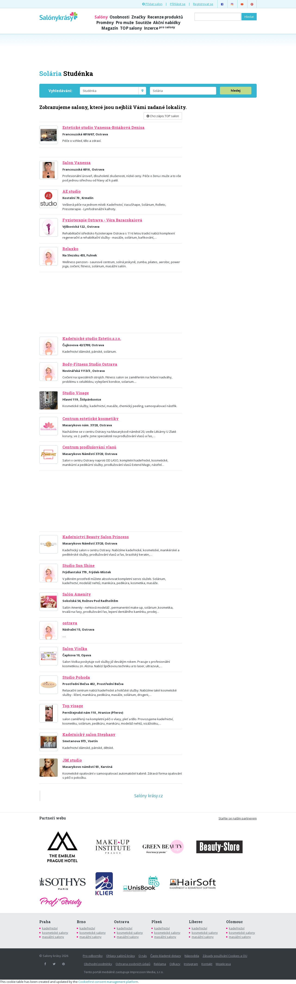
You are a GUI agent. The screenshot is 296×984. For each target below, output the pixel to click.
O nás (143, 956)
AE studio (71, 191)
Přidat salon (152, 4)
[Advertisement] (148, 51)
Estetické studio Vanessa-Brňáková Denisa (103, 127)
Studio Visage (75, 393)
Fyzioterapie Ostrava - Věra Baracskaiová (102, 220)
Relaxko (70, 248)
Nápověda (192, 956)
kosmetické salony (55, 933)
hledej (235, 90)
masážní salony (53, 937)
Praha (45, 921)
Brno (81, 921)
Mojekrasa (223, 964)
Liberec (196, 921)
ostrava (69, 623)
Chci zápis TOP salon (163, 116)
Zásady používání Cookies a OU (225, 956)
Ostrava (121, 921)
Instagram (191, 964)
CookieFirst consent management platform (108, 982)
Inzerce (159, 28)
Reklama (160, 964)
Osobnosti (120, 17)
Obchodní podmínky (98, 964)
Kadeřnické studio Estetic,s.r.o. (91, 338)
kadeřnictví (50, 928)
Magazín (109, 28)
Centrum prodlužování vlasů (89, 447)
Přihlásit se (177, 4)
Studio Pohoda (76, 677)
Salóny (101, 17)
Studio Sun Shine (78, 565)
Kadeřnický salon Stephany (88, 734)
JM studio (72, 760)
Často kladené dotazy (165, 956)
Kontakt (206, 964)
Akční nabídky (166, 22)
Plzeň (156, 921)
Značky (138, 17)
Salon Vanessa (76, 162)
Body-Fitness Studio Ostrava (89, 364)
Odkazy (175, 964)
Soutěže (143, 22)
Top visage (72, 706)
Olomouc (234, 921)
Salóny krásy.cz (148, 795)
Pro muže (125, 22)
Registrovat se (203, 4)
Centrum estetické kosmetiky (90, 418)
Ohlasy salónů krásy (120, 956)
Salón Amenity (76, 594)
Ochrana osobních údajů (133, 964)
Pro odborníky (93, 956)
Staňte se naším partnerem (238, 818)
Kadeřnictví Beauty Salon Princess (95, 537)
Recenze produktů (165, 17)
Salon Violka (74, 648)
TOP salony (131, 28)
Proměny (105, 22)
